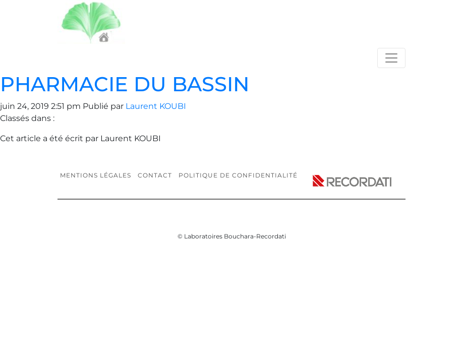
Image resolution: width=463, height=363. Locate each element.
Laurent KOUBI (156, 106)
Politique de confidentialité (238, 175)
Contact (155, 175)
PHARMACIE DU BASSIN (124, 84)
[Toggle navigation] (391, 58)
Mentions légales (95, 175)
